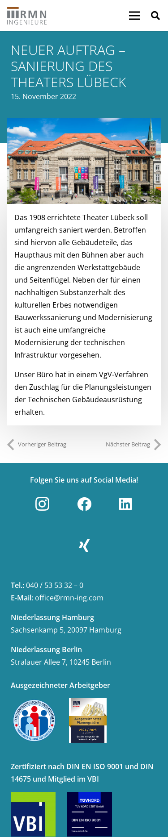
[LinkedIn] (125, 504)
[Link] (27, 16)
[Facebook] (84, 504)
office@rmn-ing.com (69, 598)
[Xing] (84, 545)
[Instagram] (42, 504)
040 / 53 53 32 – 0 (54, 585)
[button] (155, 15)
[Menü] (134, 15)
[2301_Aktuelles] (84, 161)
